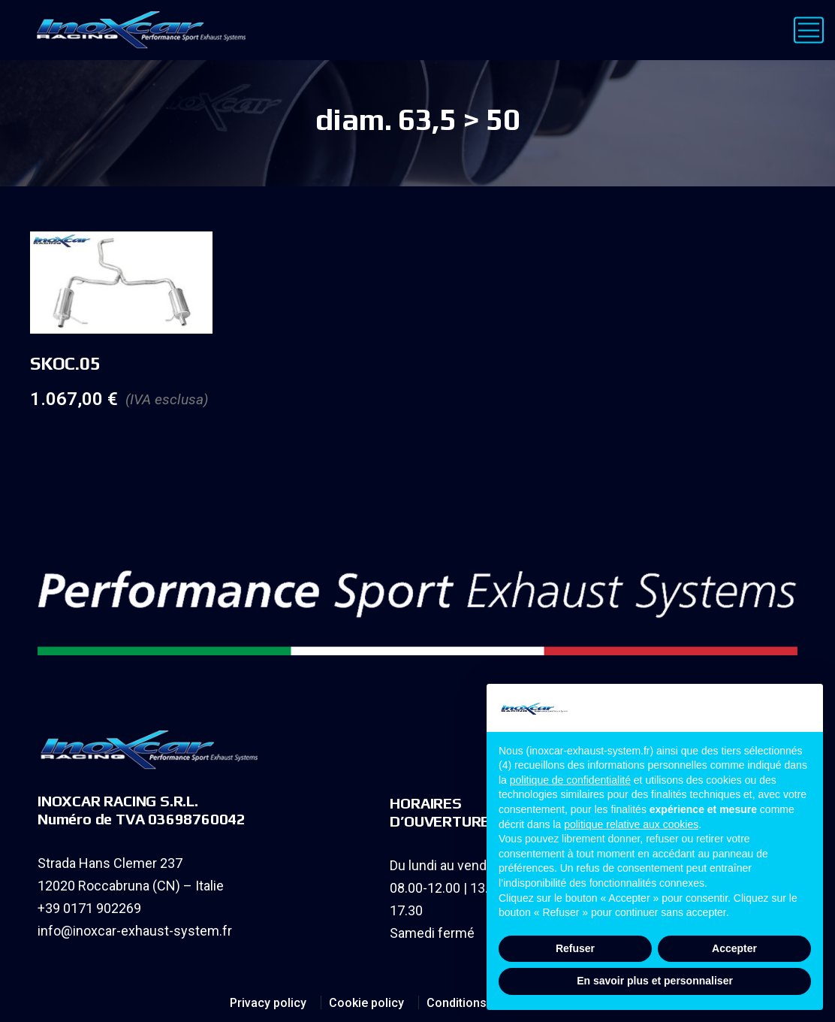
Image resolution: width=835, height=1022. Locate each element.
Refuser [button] (575, 948)
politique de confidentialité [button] (570, 780)
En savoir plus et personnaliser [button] (655, 981)
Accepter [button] (734, 948)
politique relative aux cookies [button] (631, 824)
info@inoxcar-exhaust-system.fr (135, 931)
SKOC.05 (65, 363)
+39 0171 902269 (89, 908)
